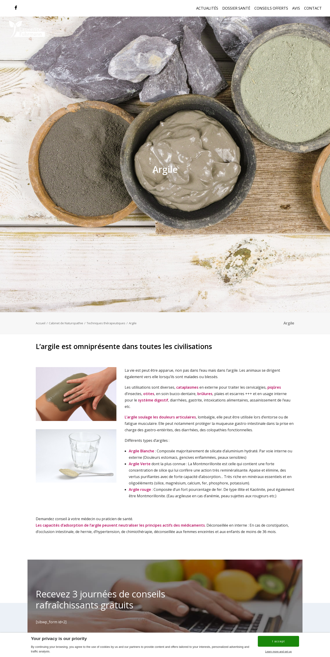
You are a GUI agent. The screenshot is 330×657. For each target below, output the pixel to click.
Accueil (40, 316)
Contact (313, 8)
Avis (296, 8)
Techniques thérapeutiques (106, 316)
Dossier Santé (236, 8)
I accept (278, 641)
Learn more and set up (278, 651)
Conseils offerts (271, 8)
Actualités (207, 8)
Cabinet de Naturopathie (66, 316)
